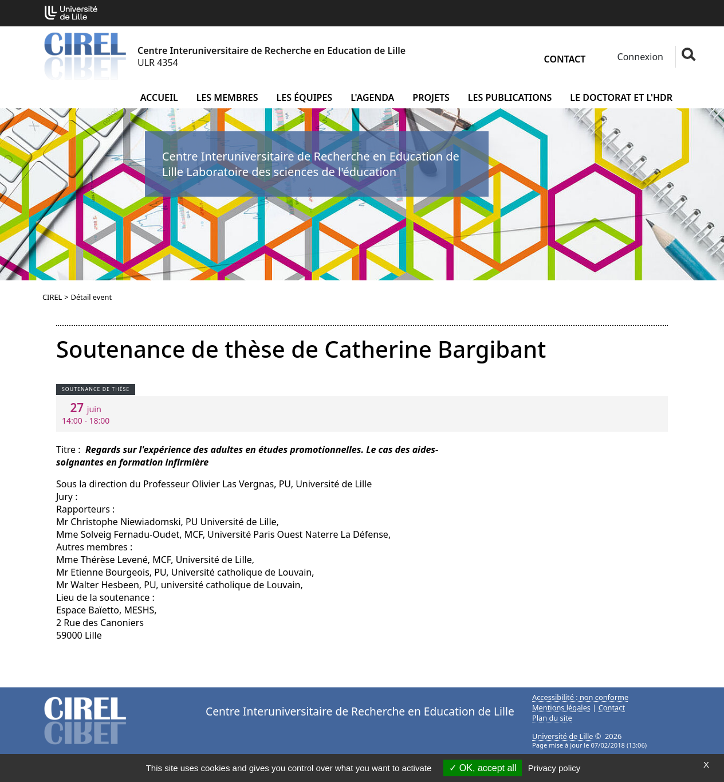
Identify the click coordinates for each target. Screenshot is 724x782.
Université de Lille (562, 736)
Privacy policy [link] (554, 768)
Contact (565, 59)
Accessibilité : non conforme (580, 697)
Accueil (159, 97)
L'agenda (372, 97)
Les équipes (305, 97)
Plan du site (552, 718)
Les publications (510, 97)
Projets (431, 97)
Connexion (639, 56)
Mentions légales (561, 707)
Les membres (227, 97)
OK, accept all (482, 768)
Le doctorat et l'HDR (621, 97)
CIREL (52, 297)
